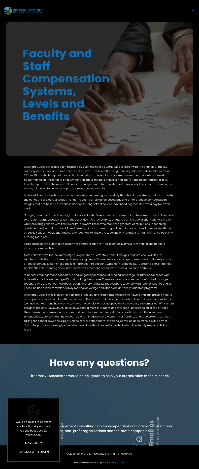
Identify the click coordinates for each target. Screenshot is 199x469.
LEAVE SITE (33, 443)
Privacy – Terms (117, 462)
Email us (180, 404)
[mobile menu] (182, 10)
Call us (87, 405)
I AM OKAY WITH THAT (33, 452)
